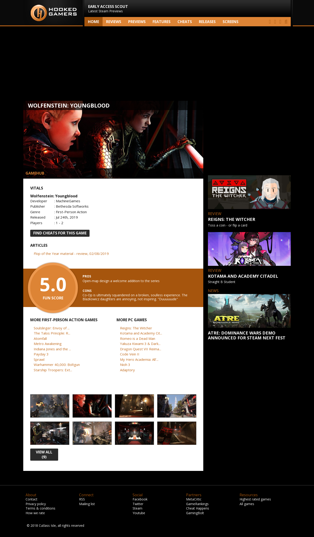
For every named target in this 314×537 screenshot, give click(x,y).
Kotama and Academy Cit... (141, 333)
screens (230, 21)
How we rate (35, 513)
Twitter (138, 504)
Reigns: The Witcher (136, 328)
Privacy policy (36, 504)
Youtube (139, 513)
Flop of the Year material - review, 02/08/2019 (71, 253)
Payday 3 (41, 354)
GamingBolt (195, 513)
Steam (137, 508)
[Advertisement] (157, 63)
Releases (207, 21)
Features (161, 21)
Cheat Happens (197, 508)
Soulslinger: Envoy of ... (52, 328)
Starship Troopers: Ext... (53, 370)
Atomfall (40, 338)
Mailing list (87, 504)
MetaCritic (193, 499)
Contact (31, 499)
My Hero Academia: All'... (139, 359)
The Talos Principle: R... (52, 333)
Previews (137, 21)
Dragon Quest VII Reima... (140, 349)
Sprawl (39, 359)
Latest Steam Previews (108, 8)
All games (247, 504)
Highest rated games (255, 499)
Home (93, 21)
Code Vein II (129, 354)
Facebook (140, 499)
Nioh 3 (125, 364)
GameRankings (197, 504)
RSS (82, 499)
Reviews (113, 21)
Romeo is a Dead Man (137, 338)
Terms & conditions (40, 508)
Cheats (184, 21)
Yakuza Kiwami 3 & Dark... (140, 343)
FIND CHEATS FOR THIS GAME (60, 233)
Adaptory (127, 370)
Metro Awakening (48, 343)
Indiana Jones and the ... (52, 349)
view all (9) (44, 454)
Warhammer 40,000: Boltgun (57, 364)
